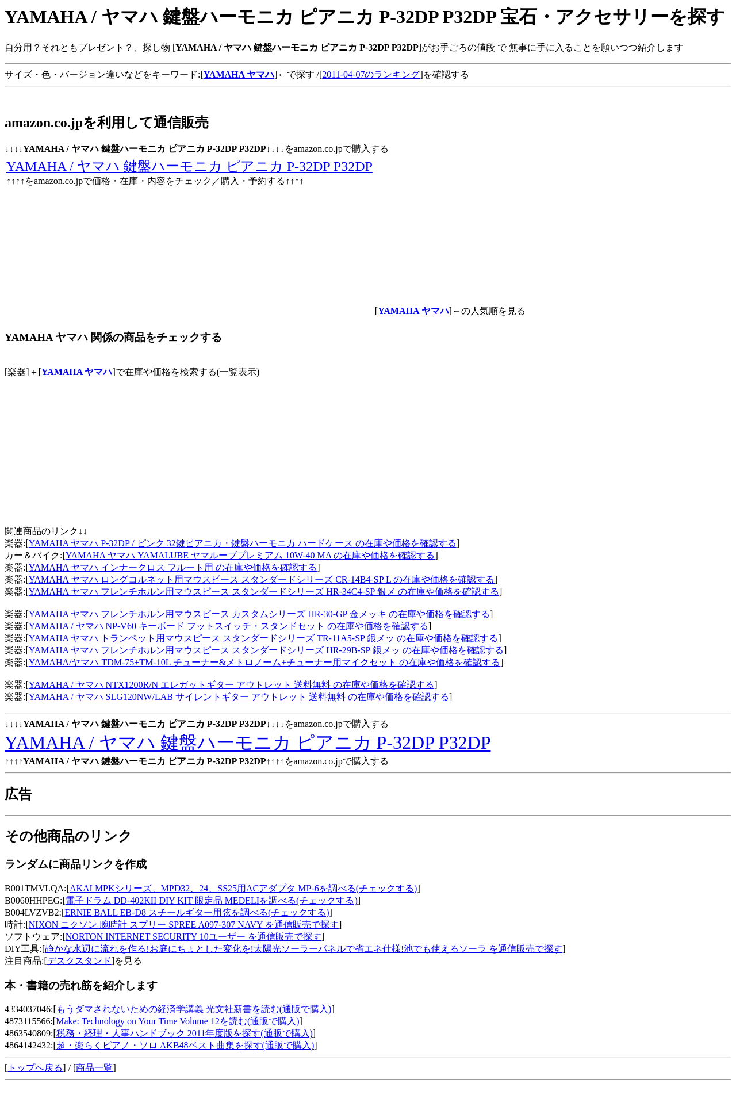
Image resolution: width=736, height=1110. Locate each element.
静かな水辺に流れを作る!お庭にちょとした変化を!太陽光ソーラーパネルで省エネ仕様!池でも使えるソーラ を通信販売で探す (303, 949)
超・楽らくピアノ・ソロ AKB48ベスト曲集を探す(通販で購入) (185, 1045)
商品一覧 (94, 1068)
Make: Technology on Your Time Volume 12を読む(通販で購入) (177, 1021)
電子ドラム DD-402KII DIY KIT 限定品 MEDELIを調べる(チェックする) (212, 900)
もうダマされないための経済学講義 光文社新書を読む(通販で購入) (194, 1009)
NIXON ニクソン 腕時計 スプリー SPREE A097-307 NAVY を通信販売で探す (184, 924)
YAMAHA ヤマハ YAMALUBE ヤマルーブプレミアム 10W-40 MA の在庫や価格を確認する (250, 555)
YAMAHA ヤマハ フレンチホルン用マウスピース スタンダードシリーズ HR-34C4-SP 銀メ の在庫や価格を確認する (264, 591)
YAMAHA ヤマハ (76, 372)
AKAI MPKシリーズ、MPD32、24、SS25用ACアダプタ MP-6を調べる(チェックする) (243, 888)
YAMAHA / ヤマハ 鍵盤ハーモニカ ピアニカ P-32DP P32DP (189, 166)
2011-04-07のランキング (371, 74)
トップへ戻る (35, 1068)
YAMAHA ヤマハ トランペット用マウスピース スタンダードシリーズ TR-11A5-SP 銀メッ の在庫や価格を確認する (264, 638)
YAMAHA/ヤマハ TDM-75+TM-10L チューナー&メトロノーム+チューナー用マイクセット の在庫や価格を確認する (265, 662)
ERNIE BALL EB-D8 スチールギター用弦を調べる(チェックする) (196, 912)
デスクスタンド (79, 961)
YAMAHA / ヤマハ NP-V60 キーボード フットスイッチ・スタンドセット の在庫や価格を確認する (228, 626)
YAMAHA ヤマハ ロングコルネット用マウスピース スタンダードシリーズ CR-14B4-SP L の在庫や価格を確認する (261, 579)
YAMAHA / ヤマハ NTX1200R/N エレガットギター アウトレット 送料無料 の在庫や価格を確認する (231, 685)
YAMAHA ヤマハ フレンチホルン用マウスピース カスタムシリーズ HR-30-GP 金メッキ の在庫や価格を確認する (259, 614)
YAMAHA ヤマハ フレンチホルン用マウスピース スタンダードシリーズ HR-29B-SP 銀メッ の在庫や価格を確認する (266, 650)
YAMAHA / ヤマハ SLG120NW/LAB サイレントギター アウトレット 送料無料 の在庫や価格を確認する (239, 697)
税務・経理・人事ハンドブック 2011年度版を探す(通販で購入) (184, 1033)
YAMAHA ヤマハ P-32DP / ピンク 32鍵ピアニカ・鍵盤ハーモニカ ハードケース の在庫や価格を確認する (243, 543)
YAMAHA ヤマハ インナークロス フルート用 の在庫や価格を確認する (173, 567)
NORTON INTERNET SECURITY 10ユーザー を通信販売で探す (193, 936)
